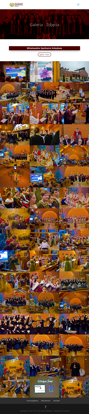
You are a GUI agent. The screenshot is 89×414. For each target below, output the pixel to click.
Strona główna (32, 401)
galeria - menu (44, 55)
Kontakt (56, 401)
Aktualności (45, 401)
